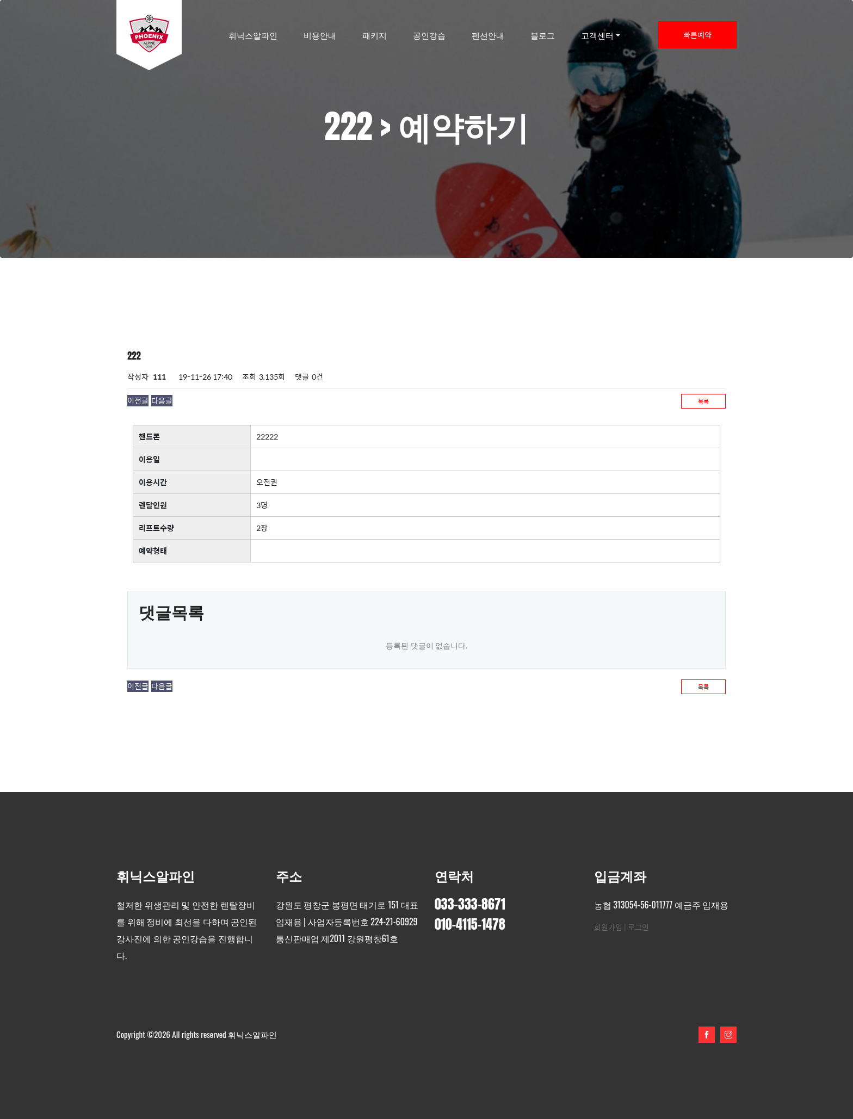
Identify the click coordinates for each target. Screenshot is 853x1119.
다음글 (161, 400)
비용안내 (320, 35)
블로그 (542, 35)
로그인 (638, 927)
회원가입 (608, 927)
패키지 (374, 35)
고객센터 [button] (597, 35)
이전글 (138, 400)
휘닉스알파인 (252, 35)
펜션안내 (488, 35)
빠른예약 (697, 35)
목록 (703, 401)
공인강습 (429, 35)
